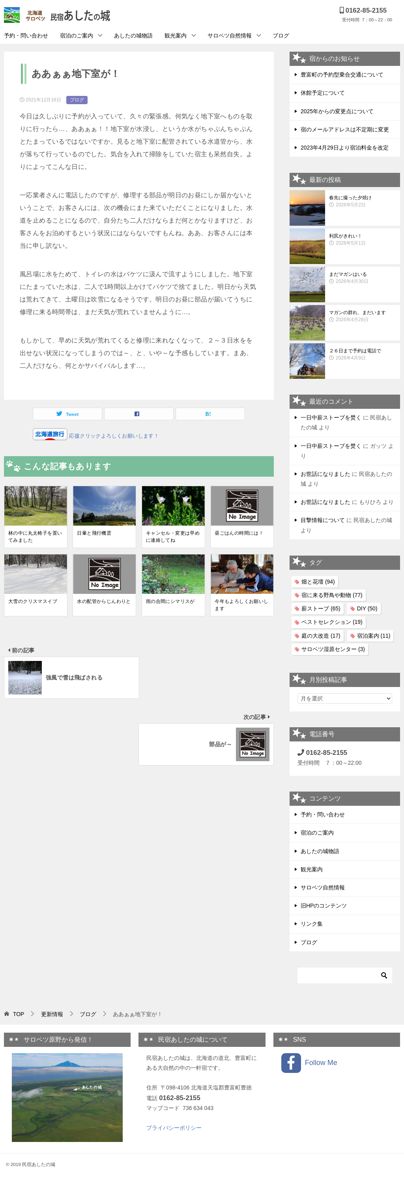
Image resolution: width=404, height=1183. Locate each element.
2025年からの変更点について (337, 111)
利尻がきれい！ (362, 240)
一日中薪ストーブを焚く (331, 417)
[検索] (344, 975)
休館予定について (323, 93)
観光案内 (176, 35)
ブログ (281, 35)
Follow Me (309, 1063)
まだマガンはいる (362, 278)
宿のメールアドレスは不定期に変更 (345, 129)
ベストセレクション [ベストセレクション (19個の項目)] (332, 622)
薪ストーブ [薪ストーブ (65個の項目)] (320, 608)
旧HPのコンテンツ (324, 905)
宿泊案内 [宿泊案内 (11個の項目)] (374, 636)
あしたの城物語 (133, 35)
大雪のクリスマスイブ (32, 601)
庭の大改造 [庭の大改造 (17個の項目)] (320, 636)
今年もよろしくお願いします (241, 605)
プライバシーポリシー (174, 1128)
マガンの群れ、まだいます (362, 316)
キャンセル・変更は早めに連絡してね (173, 536)
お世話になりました (325, 474)
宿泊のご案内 (76, 35)
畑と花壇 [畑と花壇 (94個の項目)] (318, 581)
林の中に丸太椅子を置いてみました (35, 536)
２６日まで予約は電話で (362, 354)
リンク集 (312, 924)
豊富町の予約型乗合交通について (342, 74)
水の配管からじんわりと (104, 601)
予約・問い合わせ (26, 35)
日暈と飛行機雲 (94, 533)
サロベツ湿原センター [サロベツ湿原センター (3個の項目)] (333, 649)
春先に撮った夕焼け (362, 201)
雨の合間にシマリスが (170, 601)
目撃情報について (323, 520)
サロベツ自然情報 (230, 35)
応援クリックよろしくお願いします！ (113, 436)
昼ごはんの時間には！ (239, 533)
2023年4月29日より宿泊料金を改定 (345, 147)
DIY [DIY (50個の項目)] (367, 608)
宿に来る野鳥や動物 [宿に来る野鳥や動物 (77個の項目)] (332, 595)
